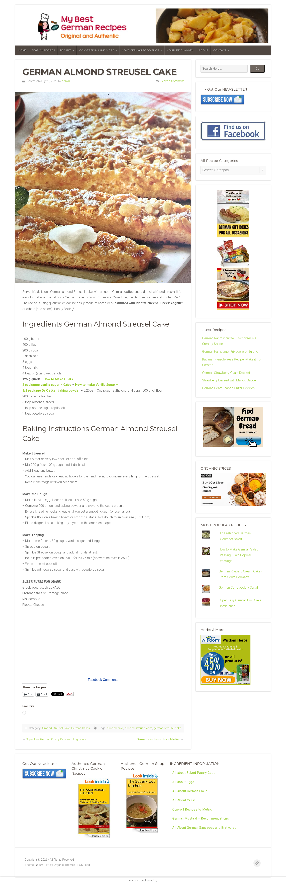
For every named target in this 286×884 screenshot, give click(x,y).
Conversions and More (96, 50)
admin (66, 81)
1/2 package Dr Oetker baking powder (51, 390)
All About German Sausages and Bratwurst (204, 828)
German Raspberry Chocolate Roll (158, 739)
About (203, 50)
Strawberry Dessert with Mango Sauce (229, 381)
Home (22, 50)
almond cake (115, 728)
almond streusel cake (138, 728)
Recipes (66, 50)
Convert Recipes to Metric (192, 809)
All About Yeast (183, 800)
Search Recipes (43, 50)
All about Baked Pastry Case (193, 773)
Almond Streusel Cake (56, 728)
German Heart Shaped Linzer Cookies (228, 388)
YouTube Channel (180, 50)
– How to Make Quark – (58, 379)
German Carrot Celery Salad (238, 588)
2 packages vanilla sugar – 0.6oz (47, 385)
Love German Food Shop (140, 50)
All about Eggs (183, 782)
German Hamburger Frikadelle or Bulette (230, 352)
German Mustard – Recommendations (200, 819)
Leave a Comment (172, 81)
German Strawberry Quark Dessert (226, 373)
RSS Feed (83, 865)
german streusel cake (167, 728)
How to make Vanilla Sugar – (96, 385)
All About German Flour (189, 791)
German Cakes (80, 728)
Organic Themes (64, 865)
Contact (219, 50)
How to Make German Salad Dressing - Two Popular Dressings (238, 555)
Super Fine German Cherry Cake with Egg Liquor (56, 739)
